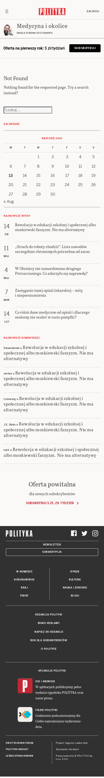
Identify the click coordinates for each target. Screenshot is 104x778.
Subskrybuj (85, 48)
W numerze (24, 571)
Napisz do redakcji (48, 631)
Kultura (75, 579)
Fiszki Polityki (46, 710)
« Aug (9, 201)
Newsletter (52, 544)
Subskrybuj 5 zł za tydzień (50, 503)
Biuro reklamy (49, 623)
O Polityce (49, 648)
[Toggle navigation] (7, 11)
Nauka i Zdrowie (75, 587)
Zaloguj (93, 11)
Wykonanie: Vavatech (67, 749)
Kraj (24, 587)
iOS (37, 681)
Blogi (75, 595)
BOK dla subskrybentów (48, 640)
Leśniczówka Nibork (19, 755)
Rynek (75, 571)
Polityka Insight (17, 749)
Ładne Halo (81, 743)
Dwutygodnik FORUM (19, 743)
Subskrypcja (52, 551)
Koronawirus (24, 579)
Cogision (69, 743)
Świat (24, 595)
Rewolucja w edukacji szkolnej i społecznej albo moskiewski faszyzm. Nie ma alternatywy (48, 353)
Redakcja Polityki (48, 614)
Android (49, 681)
